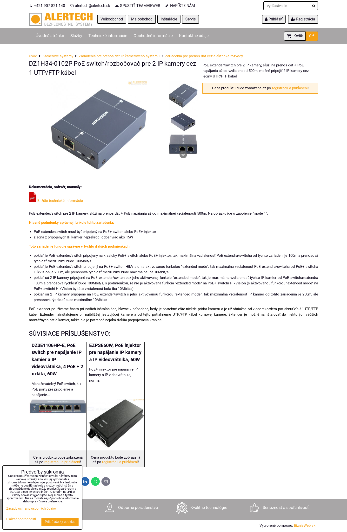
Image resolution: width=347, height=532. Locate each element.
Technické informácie (107, 35)
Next (183, 154)
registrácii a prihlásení (290, 88)
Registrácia (303, 19)
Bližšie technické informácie (56, 201)
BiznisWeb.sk (304, 525)
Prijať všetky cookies (60, 522)
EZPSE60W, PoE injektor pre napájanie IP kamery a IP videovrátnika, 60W (115, 352)
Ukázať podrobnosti (21, 519)
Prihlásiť (274, 19)
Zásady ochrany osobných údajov (31, 508)
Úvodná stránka (50, 35)
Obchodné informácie (153, 35)
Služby (76, 35)
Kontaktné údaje (194, 35)
